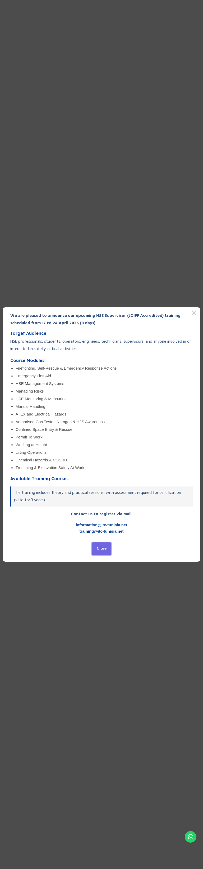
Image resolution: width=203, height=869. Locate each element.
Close (102, 548)
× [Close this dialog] (194, 313)
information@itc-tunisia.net (101, 525)
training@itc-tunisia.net (101, 531)
